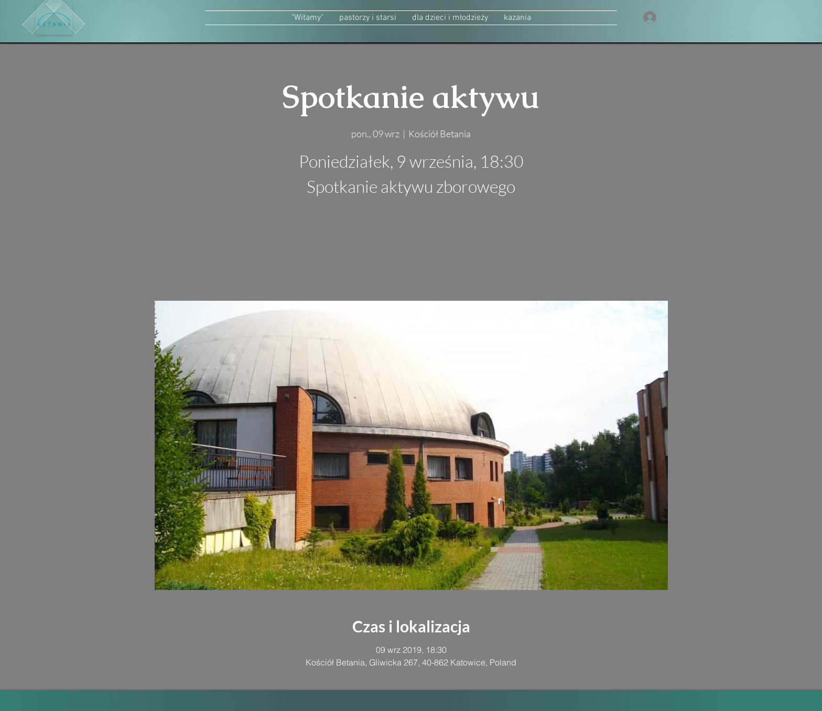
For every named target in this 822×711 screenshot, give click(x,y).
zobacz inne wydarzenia (411, 251)
